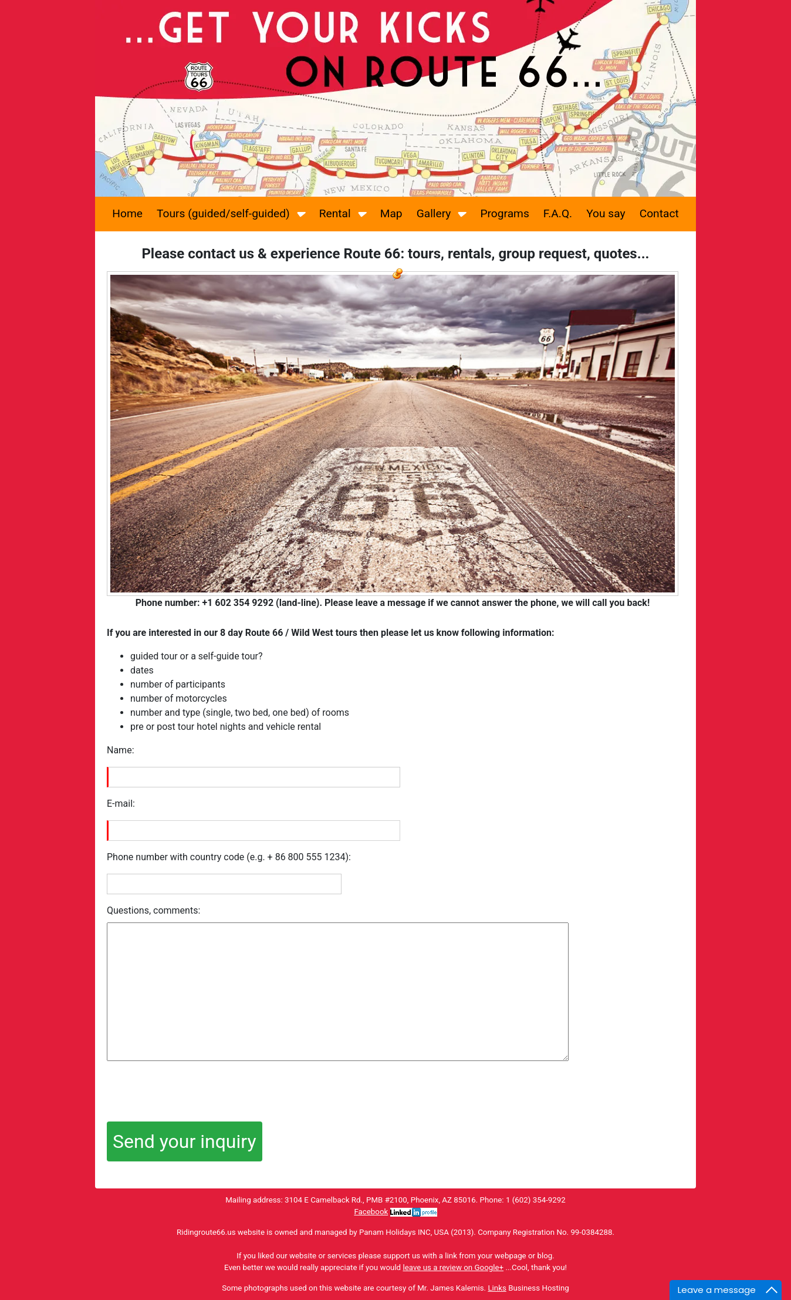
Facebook (371, 1211)
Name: (120, 750)
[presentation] (196, 1093)
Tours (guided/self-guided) (231, 213)
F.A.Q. (557, 213)
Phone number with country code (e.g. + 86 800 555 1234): (229, 857)
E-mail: (121, 803)
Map (391, 213)
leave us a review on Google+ (453, 1267)
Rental (342, 213)
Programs (504, 213)
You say (605, 213)
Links (497, 1288)
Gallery (442, 213)
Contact (659, 213)
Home (127, 213)
